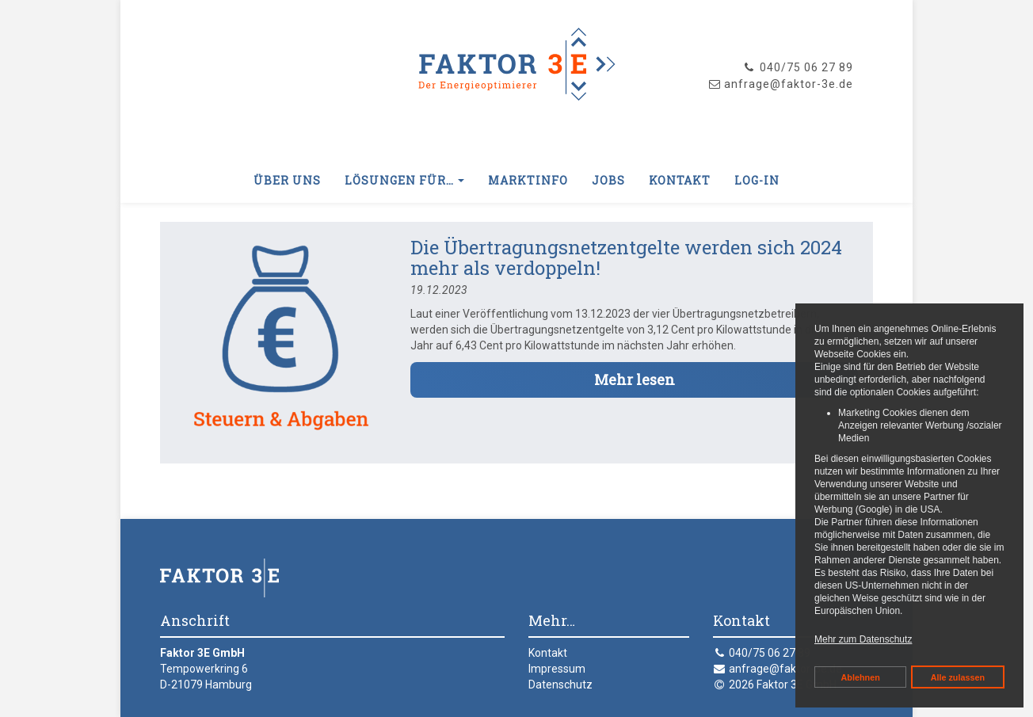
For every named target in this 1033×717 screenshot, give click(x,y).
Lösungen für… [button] (404, 180)
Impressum (556, 668)
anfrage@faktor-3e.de (785, 668)
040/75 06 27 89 (797, 67)
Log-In (757, 180)
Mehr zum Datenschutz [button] (863, 639)
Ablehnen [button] (860, 677)
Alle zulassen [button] (958, 677)
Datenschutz (560, 684)
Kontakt (680, 180)
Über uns (287, 180)
